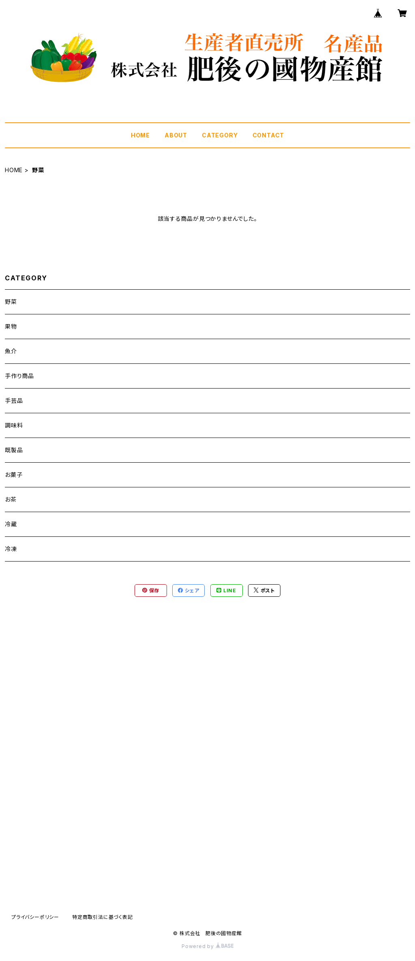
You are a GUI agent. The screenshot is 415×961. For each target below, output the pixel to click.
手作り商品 (19, 375)
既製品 (14, 449)
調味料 (14, 425)
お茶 (11, 499)
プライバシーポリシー (35, 917)
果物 (11, 326)
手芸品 (14, 400)
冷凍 (11, 548)
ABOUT (176, 135)
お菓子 (13, 474)
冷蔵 (11, 524)
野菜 (11, 301)
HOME (140, 135)
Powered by (207, 946)
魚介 (11, 351)
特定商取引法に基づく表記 (102, 917)
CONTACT (268, 135)
